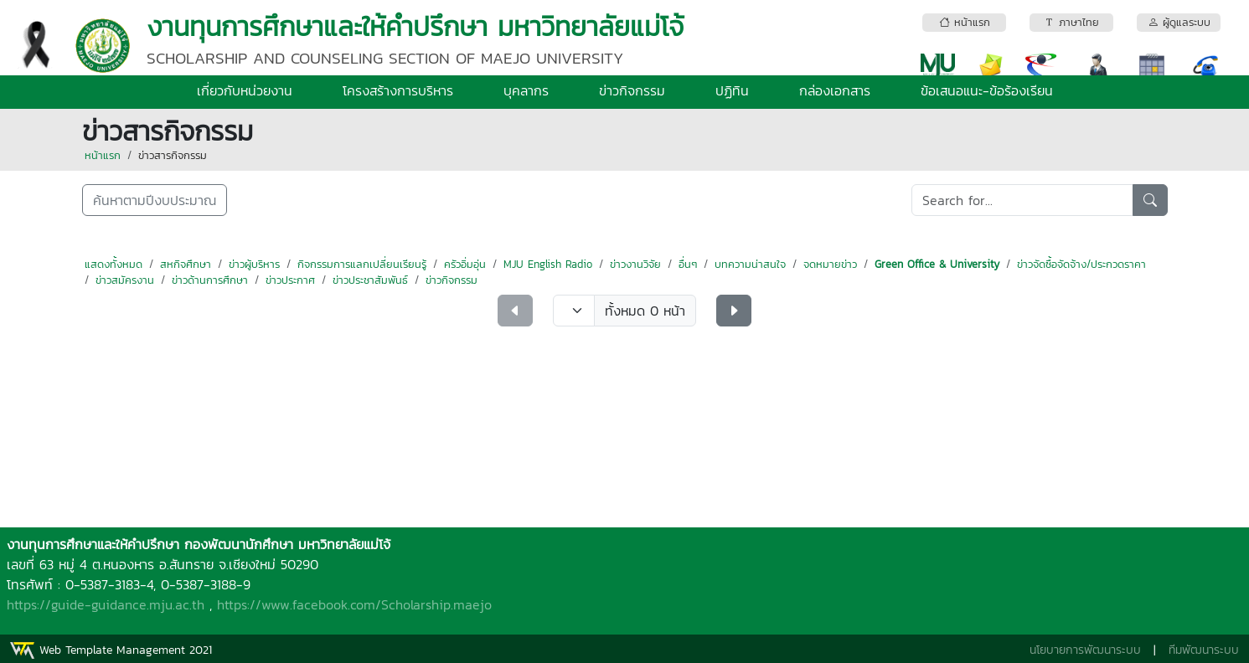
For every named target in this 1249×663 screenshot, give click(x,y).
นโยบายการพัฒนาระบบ (1085, 650)
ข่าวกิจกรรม (632, 90)
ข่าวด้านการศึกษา (210, 280)
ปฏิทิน (732, 90)
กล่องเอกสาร (834, 90)
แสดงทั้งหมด (113, 264)
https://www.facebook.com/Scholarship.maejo (354, 604)
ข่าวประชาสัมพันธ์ (370, 280)
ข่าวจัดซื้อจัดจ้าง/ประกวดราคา (1081, 264)
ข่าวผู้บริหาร (254, 264)
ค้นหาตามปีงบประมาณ (154, 200)
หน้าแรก (103, 155)
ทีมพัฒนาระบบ (1204, 650)
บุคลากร (526, 90)
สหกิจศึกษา (185, 264)
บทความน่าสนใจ (750, 264)
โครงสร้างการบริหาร (398, 90)
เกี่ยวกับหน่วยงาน (244, 90)
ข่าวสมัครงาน (124, 280)
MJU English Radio (547, 264)
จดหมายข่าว (830, 264)
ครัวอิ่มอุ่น (465, 264)
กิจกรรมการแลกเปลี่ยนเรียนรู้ (361, 264)
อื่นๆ (688, 264)
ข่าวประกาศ (290, 280)
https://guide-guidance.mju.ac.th (105, 604)
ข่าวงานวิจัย (635, 264)
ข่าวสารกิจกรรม (172, 155)
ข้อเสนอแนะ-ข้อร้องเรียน (987, 90)
